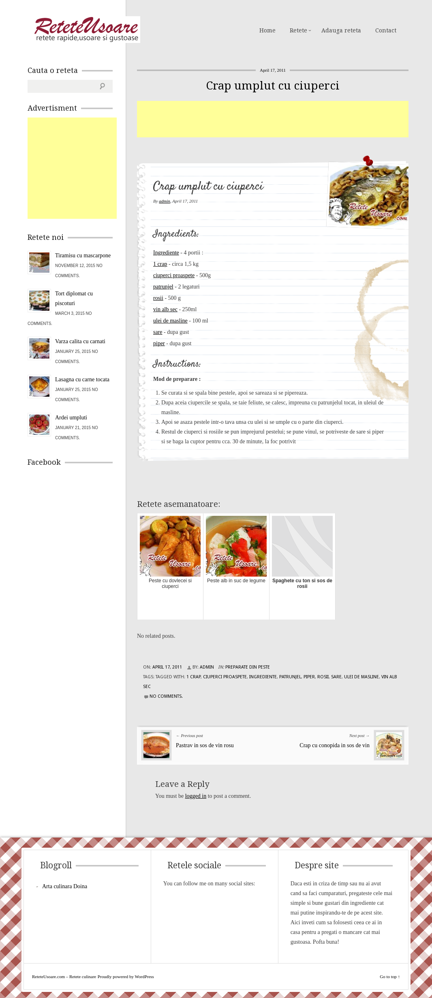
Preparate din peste (247, 667)
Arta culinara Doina (64, 886)
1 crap (160, 264)
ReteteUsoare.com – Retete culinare (86, 29)
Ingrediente (166, 253)
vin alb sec (165, 309)
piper (159, 343)
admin (164, 201)
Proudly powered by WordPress (126, 976)
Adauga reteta (341, 30)
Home (267, 30)
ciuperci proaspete (174, 275)
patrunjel (163, 287)
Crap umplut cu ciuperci (273, 85)
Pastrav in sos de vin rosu (205, 745)
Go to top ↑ (390, 976)
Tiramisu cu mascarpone (83, 255)
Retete (298, 30)
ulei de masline (170, 321)
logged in (196, 796)
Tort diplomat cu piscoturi (74, 298)
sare (158, 332)
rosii (158, 298)
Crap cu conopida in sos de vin (334, 745)
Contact (385, 30)
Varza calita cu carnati (80, 341)
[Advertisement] (284, 119)
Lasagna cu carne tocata (82, 379)
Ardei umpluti (71, 418)
